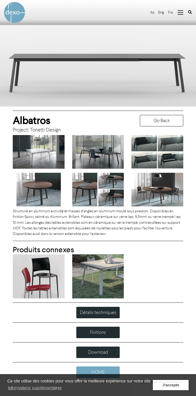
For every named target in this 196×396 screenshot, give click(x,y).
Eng (161, 12)
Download (98, 352)
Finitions (98, 332)
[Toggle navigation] (180, 12)
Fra (170, 12)
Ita (152, 12)
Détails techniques (98, 312)
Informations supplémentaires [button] (35, 388)
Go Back (162, 120)
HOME (98, 372)
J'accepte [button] (171, 385)
